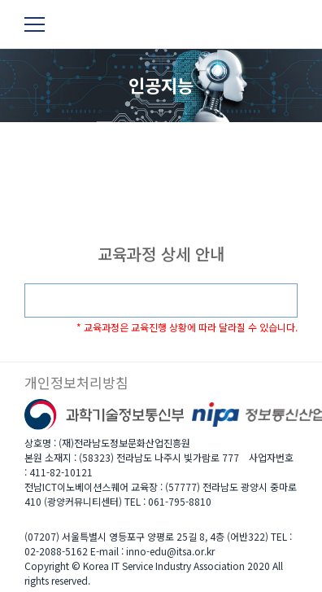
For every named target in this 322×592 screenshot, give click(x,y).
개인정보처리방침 (76, 383)
